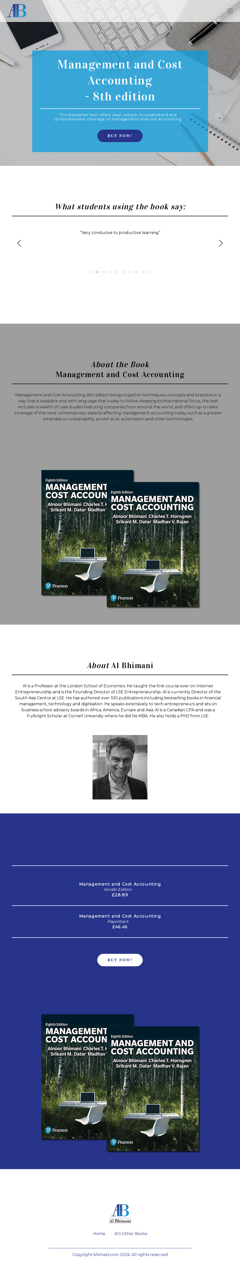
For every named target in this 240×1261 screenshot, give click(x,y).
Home (99, 1233)
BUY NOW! (120, 136)
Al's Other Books (130, 1233)
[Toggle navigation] (230, 11)
